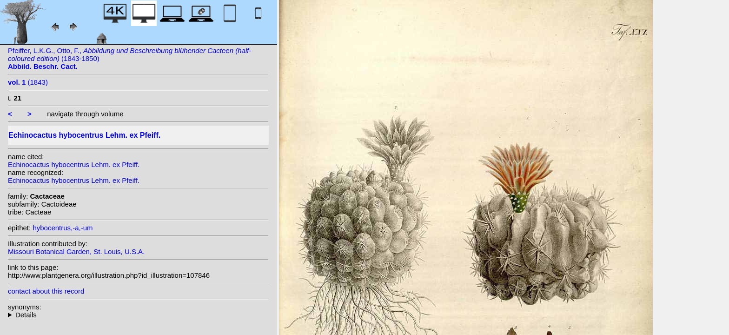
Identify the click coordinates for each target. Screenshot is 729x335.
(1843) (28, 82)
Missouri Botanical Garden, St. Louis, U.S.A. (76, 251)
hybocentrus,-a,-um (63, 228)
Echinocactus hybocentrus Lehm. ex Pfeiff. (73, 164)
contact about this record (46, 291)
